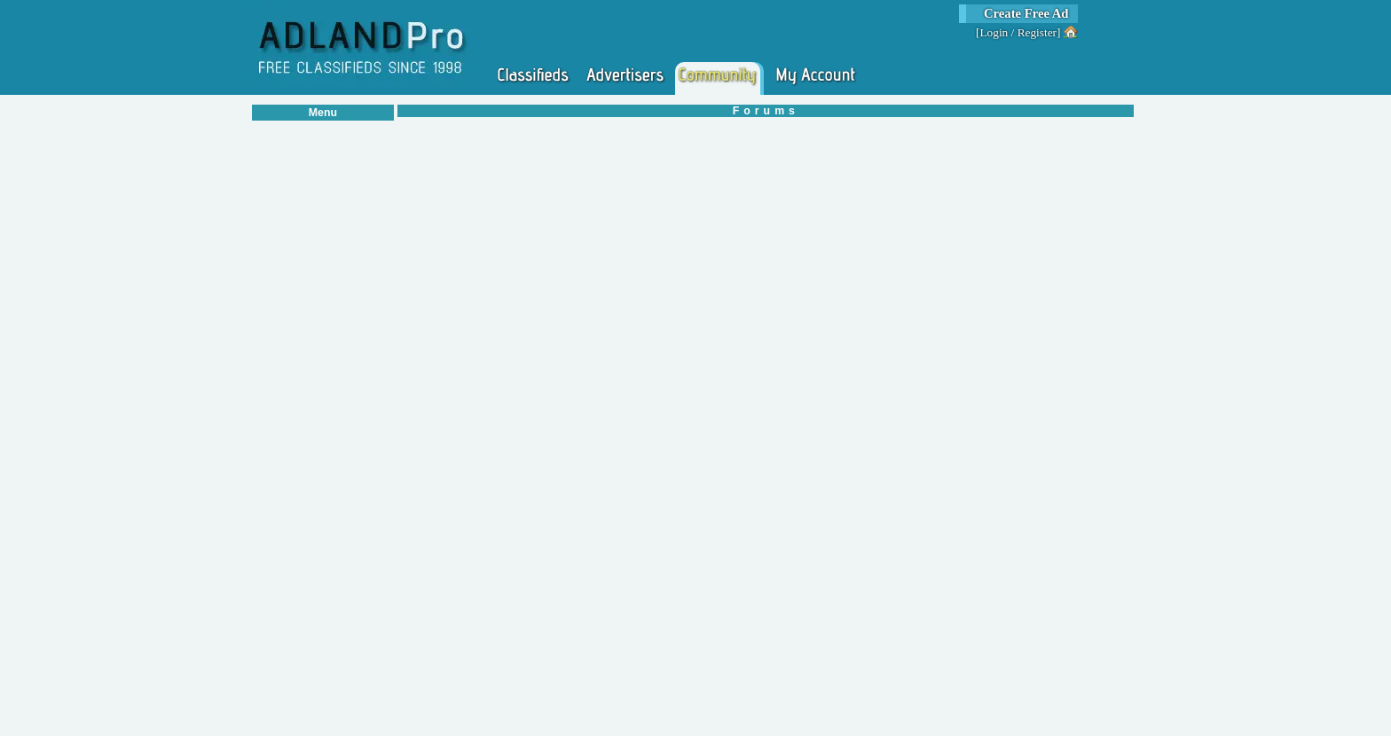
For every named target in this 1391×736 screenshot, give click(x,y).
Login (993, 32)
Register (1037, 32)
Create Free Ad (1026, 13)
